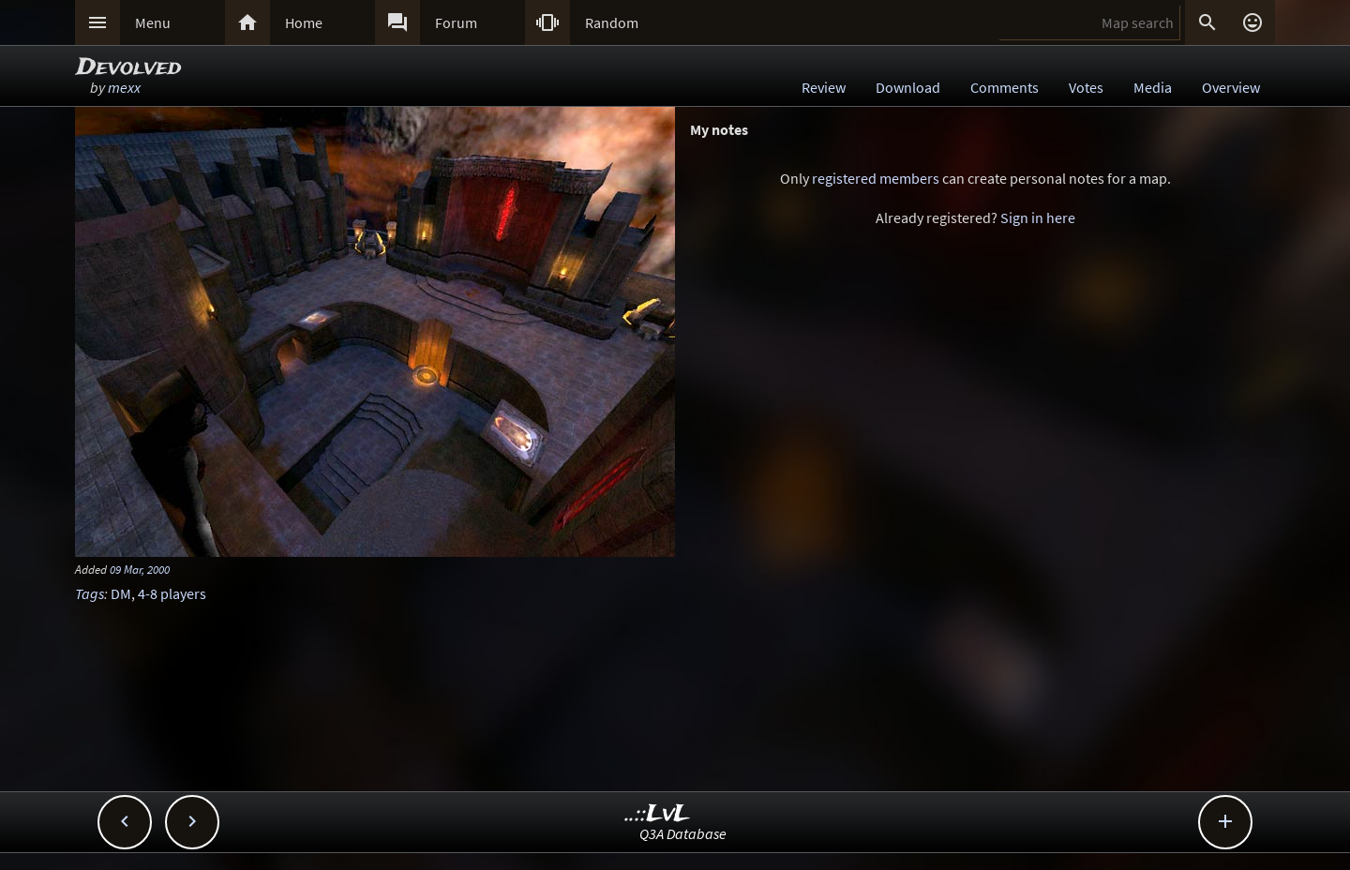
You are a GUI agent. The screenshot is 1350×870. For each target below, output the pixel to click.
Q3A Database (683, 833)
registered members (875, 178)
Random (611, 22)
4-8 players (172, 593)
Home (303, 22)
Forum (456, 22)
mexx (124, 87)
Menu (153, 22)
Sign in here (1037, 217)
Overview (1231, 87)
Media (1152, 87)
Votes (1086, 87)
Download (908, 87)
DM (121, 593)
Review (824, 87)
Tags (89, 593)
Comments (1004, 87)
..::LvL (657, 814)
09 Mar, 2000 (140, 569)
